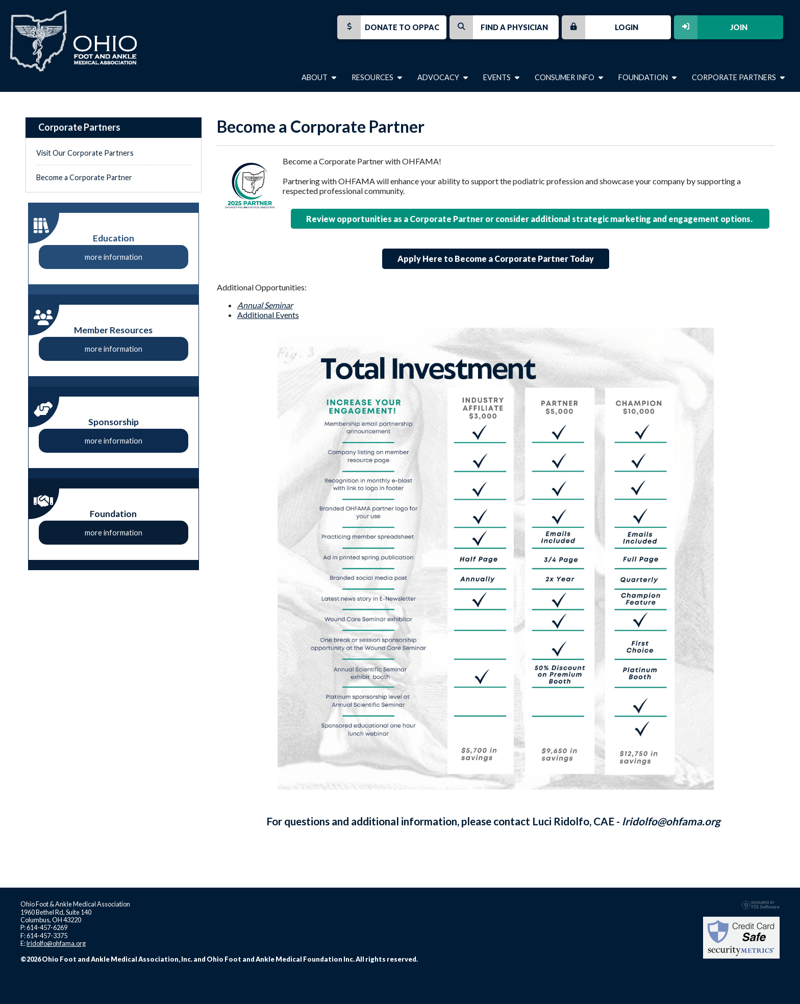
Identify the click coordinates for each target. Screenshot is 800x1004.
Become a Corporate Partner (84, 177)
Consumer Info (569, 77)
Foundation (647, 77)
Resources (377, 77)
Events (501, 77)
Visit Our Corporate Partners (85, 153)
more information (113, 257)
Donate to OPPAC (388, 27)
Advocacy (442, 77)
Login (600, 27)
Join (710, 27)
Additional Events (268, 315)
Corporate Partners (738, 77)
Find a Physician (498, 27)
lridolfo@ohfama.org (671, 821)
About (319, 77)
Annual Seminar (265, 305)
